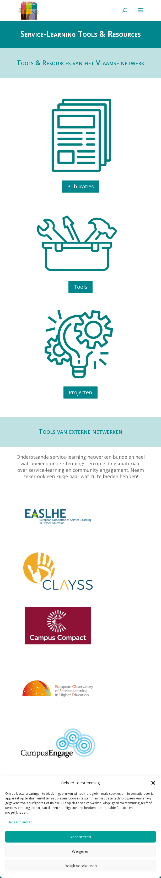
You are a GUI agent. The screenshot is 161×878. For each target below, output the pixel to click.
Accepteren (80, 836)
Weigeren (80, 851)
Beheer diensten (20, 822)
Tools (80, 286)
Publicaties (80, 186)
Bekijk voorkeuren (81, 865)
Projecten (80, 392)
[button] (153, 783)
